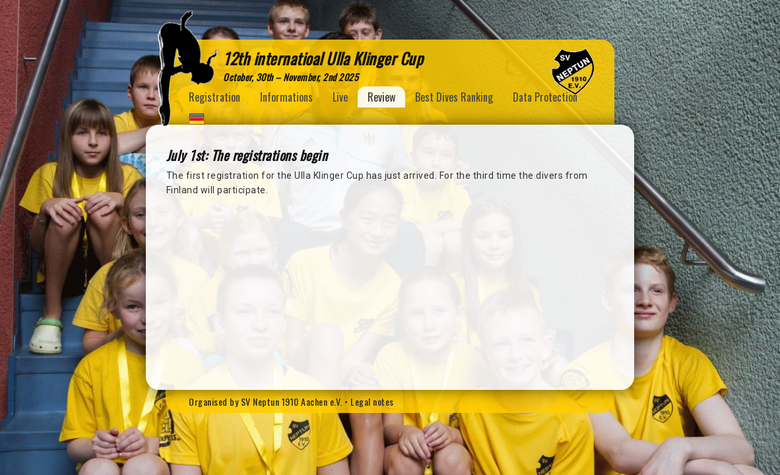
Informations (286, 97)
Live (340, 97)
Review (381, 97)
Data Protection (545, 97)
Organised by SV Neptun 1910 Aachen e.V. (265, 401)
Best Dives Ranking (454, 97)
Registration (214, 97)
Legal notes (372, 401)
